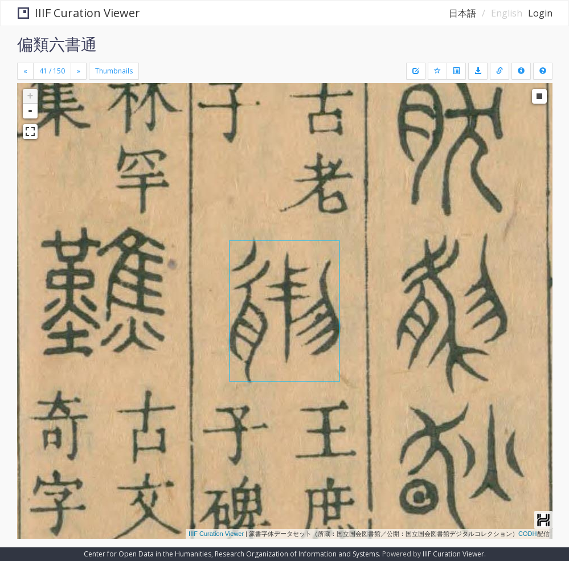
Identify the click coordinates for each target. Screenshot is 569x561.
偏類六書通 (57, 44)
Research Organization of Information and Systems (297, 554)
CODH (527, 533)
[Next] (79, 71)
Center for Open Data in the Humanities (147, 554)
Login (540, 13)
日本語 (462, 13)
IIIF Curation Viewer (79, 13)
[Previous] (25, 71)
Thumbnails (114, 71)
